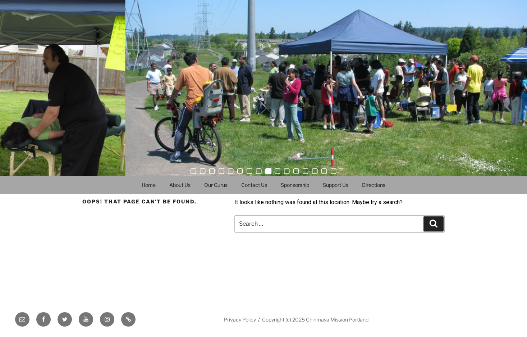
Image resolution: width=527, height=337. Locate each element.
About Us (180, 185)
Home (149, 185)
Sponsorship (295, 185)
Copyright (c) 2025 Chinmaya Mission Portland (315, 319)
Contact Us (254, 185)
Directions (373, 185)
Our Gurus (216, 185)
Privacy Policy (240, 319)
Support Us (335, 185)
